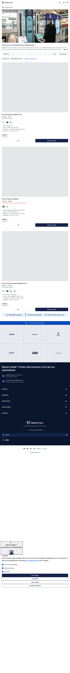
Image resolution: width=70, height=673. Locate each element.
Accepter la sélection (35, 585)
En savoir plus (32, 560)
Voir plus (66, 49)
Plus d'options (35, 582)
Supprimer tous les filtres (30, 58)
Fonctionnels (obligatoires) (10, 564)
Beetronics (29, 421)
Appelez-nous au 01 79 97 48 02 (14, 375)
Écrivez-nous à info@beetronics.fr (14, 380)
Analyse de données (8, 568)
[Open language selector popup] (35, 435)
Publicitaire (6, 571)
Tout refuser (35, 578)
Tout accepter (35, 575)
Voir (18, 140)
